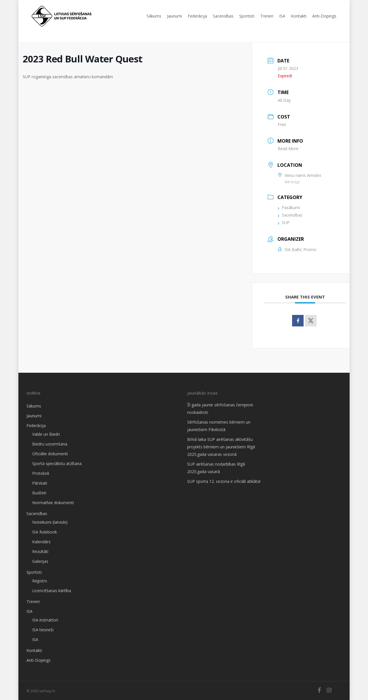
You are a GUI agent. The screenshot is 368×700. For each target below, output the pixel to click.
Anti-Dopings (38, 660)
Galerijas (40, 561)
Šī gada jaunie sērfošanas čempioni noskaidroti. (220, 408)
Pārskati (39, 483)
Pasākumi (289, 207)
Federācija (36, 425)
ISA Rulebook (44, 532)
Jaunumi (33, 415)
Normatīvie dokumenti (53, 502)
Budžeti (39, 493)
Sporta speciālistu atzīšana (57, 463)
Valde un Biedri (46, 434)
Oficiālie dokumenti (50, 453)
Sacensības (290, 215)
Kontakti (34, 650)
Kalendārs (41, 541)
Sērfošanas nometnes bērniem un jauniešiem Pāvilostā (218, 425)
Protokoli (40, 473)
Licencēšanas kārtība (51, 590)
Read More (288, 148)
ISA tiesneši (42, 629)
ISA (29, 611)
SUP (284, 222)
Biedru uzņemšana (49, 444)
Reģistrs (39, 581)
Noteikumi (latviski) (50, 522)
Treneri (33, 601)
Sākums (33, 406)
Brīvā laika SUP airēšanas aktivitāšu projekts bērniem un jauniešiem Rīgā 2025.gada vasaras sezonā (221, 447)
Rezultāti (40, 551)
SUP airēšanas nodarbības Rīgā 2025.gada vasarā (216, 467)
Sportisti (34, 572)
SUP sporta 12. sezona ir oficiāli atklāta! (223, 481)
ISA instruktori (45, 620)
